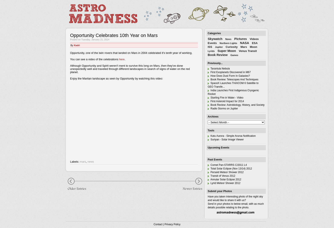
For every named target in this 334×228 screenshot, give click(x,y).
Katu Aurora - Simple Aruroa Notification (232, 135)
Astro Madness (103, 13)
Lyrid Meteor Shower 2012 (224, 183)
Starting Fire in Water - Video (225, 97)
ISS (210, 47)
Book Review (217, 55)
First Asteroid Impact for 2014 (226, 101)
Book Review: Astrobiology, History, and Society (236, 104)
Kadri (77, 45)
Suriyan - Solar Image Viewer (226, 139)
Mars (243, 47)
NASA (244, 43)
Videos (254, 39)
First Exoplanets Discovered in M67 (229, 72)
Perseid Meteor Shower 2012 (226, 172)
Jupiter (219, 47)
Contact (158, 224)
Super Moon (226, 51)
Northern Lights (228, 43)
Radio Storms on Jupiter (223, 108)
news (91, 161)
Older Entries (78, 184)
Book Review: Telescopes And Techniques (233, 79)
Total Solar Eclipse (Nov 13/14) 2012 (230, 168)
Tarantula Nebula (219, 68)
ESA (255, 43)
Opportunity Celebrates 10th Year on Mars (114, 35)
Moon (253, 47)
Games (234, 55)
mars (83, 161)
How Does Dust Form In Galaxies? (229, 75)
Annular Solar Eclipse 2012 (224, 179)
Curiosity (232, 47)
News (228, 39)
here (122, 59)
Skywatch (215, 39)
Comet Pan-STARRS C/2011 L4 (227, 164)
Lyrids (211, 51)
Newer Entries (189, 184)
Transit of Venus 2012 (221, 175)
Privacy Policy (172, 224)
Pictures (240, 39)
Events (212, 43)
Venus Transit (248, 51)
